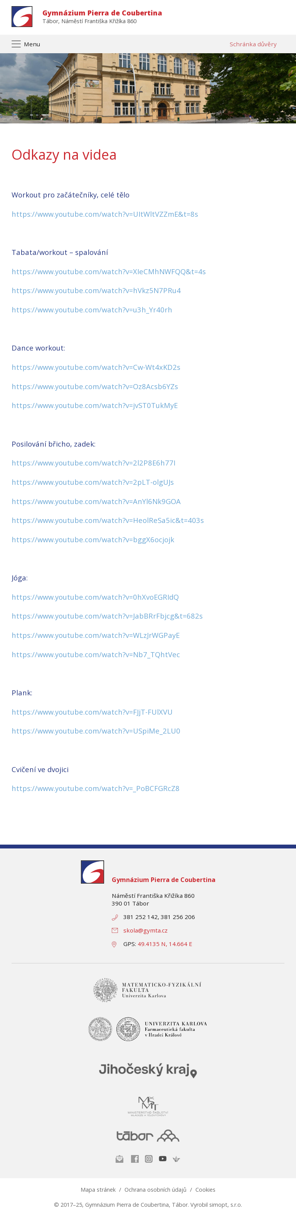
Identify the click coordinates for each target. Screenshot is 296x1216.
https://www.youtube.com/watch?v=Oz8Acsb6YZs (95, 386)
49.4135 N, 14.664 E (165, 944)
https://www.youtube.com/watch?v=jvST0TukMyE (95, 405)
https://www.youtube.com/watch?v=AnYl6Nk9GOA (96, 501)
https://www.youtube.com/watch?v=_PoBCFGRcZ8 (96, 788)
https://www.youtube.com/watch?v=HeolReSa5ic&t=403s (108, 520)
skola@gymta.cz (145, 930)
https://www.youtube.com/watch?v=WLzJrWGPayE (96, 635)
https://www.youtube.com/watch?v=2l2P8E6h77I (93, 462)
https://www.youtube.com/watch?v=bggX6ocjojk (93, 539)
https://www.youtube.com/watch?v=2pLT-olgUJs (93, 482)
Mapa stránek (98, 1189)
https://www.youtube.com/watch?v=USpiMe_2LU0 (96, 730)
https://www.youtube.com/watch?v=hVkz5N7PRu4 (96, 290)
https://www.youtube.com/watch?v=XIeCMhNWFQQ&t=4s (109, 271)
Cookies (205, 1189)
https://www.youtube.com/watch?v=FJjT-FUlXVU (92, 712)
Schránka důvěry (253, 44)
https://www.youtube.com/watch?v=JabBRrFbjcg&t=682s (107, 616)
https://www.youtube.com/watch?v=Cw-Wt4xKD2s (96, 367)
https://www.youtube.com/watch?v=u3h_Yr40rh (92, 309)
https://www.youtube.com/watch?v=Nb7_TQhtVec (96, 654)
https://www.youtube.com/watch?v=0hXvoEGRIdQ (95, 597)
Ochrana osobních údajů (155, 1189)
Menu (32, 44)
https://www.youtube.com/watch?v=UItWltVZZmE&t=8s (105, 214)
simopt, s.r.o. (225, 1204)
